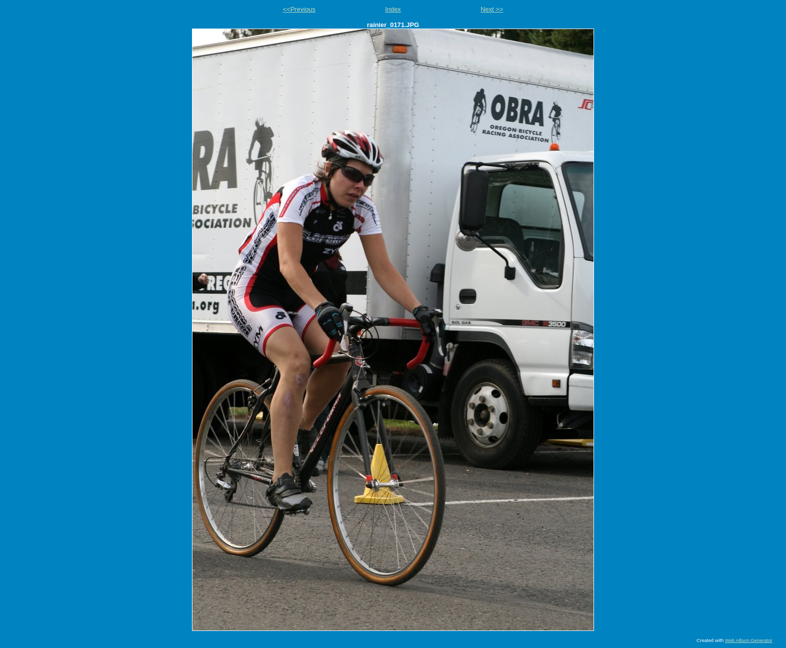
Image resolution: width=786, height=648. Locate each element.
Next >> (492, 9)
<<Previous (299, 9)
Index (393, 9)
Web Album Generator (748, 640)
